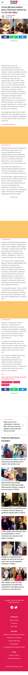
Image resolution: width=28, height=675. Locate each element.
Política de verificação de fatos (14, 634)
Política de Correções (14, 638)
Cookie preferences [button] (14, 658)
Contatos (14, 623)
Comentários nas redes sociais (14, 647)
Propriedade (14, 644)
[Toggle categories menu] (2, 2)
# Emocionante (7, 382)
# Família (17, 382)
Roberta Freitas (11, 15)
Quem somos (14, 620)
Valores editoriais (14, 641)
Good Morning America (9, 124)
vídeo (4, 242)
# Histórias (5, 385)
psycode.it (14, 626)
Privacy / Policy (14, 655)
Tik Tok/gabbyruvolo (6, 145)
